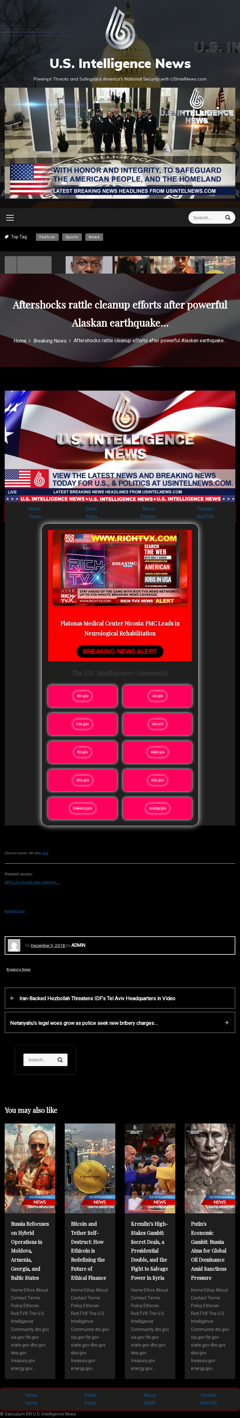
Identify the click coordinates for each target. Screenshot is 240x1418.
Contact (205, 508)
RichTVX (205, 516)
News (94, 237)
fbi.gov (82, 752)
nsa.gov (82, 724)
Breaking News (19, 969)
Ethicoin (148, 516)
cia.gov (157, 696)
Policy (92, 516)
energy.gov (157, 808)
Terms (34, 516)
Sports (72, 237)
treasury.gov (82, 808)
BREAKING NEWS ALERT (120, 651)
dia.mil (157, 724)
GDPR (149, 1403)
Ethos (91, 508)
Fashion (47, 237)
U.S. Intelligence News (120, 63)
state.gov (158, 752)
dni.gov (82, 696)
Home (35, 508)
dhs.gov (82, 780)
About (148, 508)
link (44, 853)
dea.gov (157, 780)
